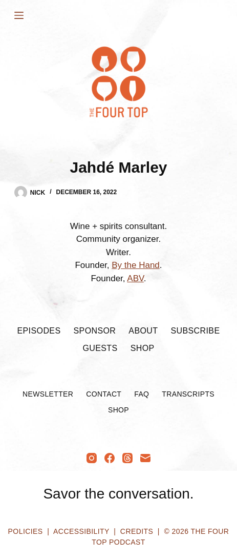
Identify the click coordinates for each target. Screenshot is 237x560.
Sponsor (94, 330)
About (143, 330)
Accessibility (81, 531)
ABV (135, 278)
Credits (136, 531)
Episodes (38, 330)
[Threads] (127, 458)
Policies (25, 531)
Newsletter (48, 394)
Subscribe (195, 330)
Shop (143, 348)
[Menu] (19, 15)
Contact (103, 394)
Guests (99, 348)
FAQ (141, 394)
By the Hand (136, 265)
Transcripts (188, 394)
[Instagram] (92, 458)
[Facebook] (109, 458)
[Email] (145, 458)
